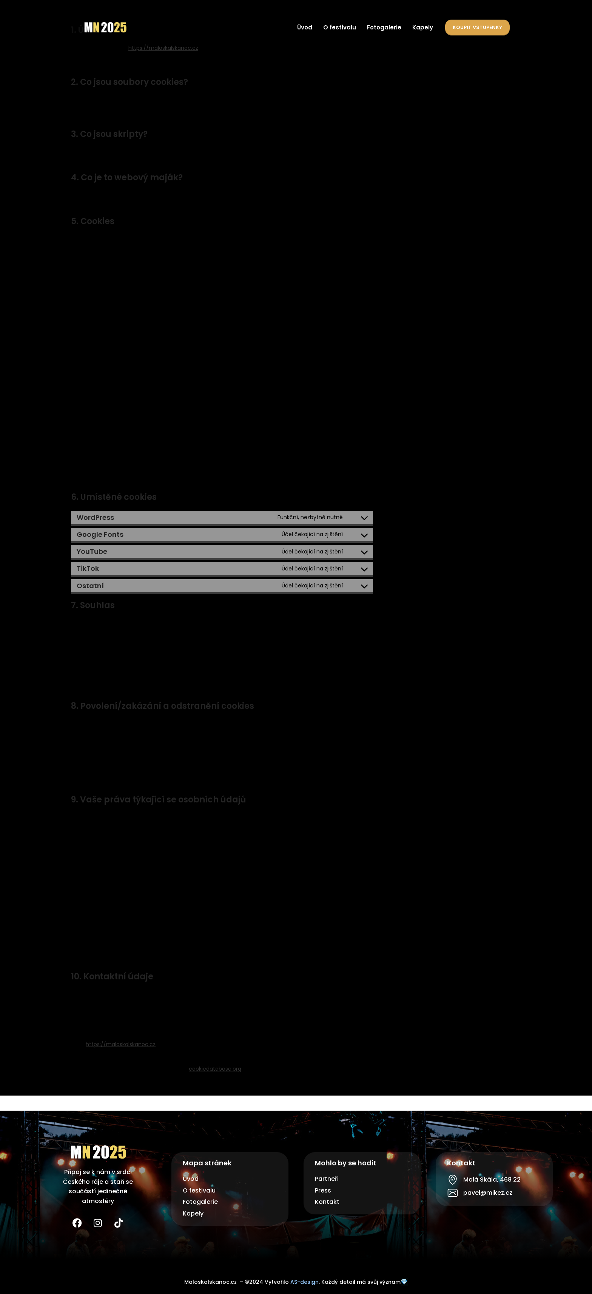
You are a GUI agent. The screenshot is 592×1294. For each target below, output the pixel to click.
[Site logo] (105, 27)
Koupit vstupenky (477, 27)
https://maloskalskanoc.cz (163, 48)
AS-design (304, 1282)
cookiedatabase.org (215, 1069)
